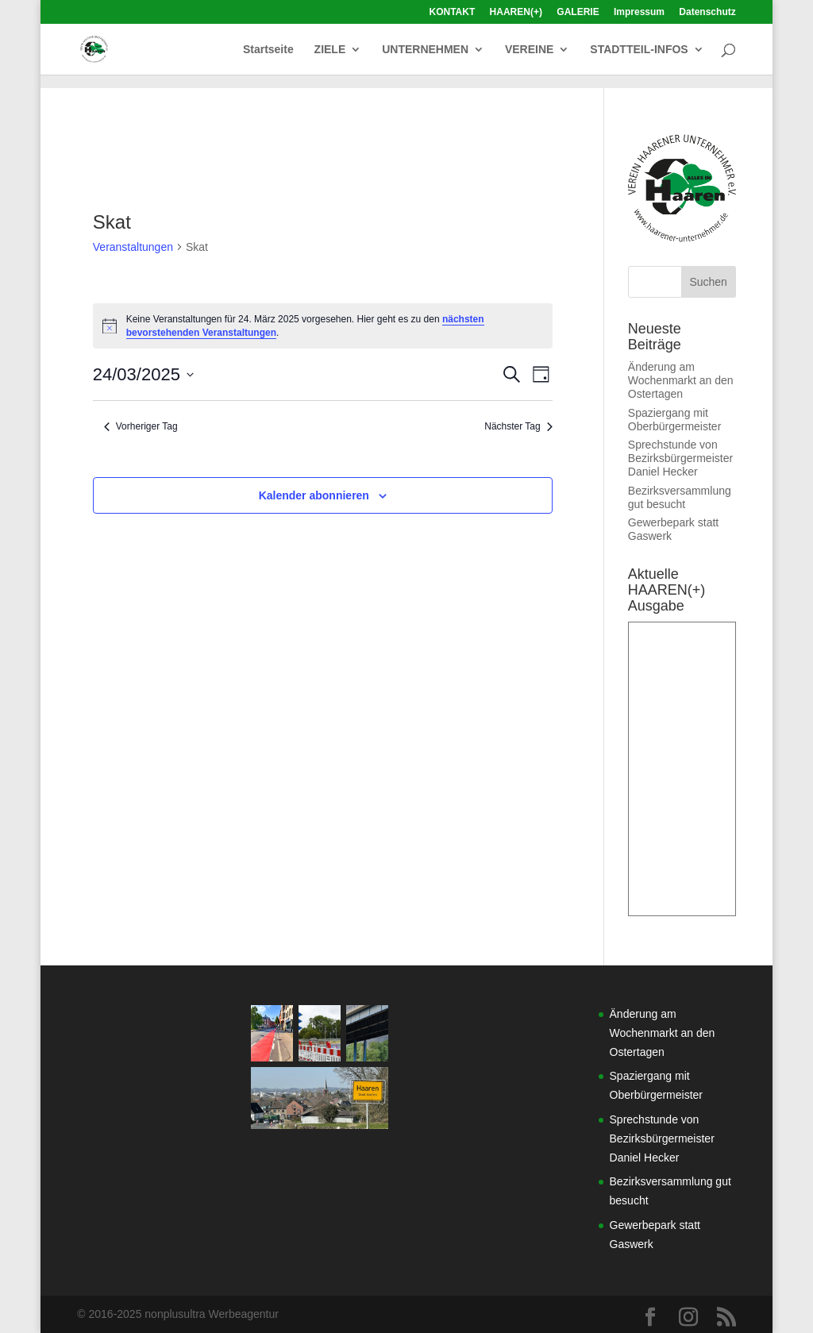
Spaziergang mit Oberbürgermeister (675, 419)
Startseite (268, 50)
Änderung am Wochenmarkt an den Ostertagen (681, 380)
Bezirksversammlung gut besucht (679, 497)
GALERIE (578, 12)
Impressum (639, 12)
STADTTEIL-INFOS (639, 50)
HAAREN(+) (516, 12)
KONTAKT (452, 12)
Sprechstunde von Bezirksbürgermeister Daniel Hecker (680, 458)
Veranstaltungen (133, 247)
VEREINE (529, 50)
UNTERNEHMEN (425, 50)
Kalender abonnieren (314, 495)
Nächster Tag (518, 426)
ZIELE (330, 50)
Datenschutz (707, 12)
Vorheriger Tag (141, 426)
